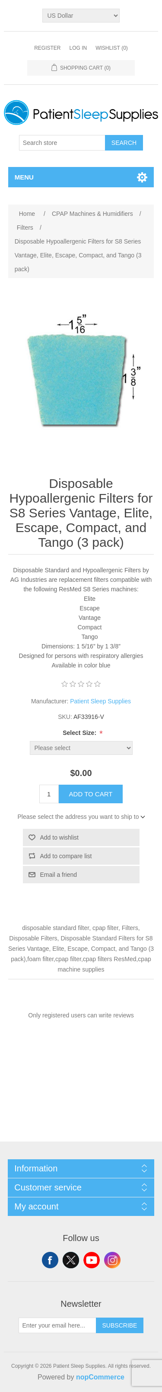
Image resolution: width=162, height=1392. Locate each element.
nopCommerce (100, 1377)
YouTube (91, 1260)
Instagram (112, 1260)
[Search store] (62, 143)
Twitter (71, 1260)
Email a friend (58, 874)
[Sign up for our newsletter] (57, 1325)
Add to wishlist (59, 837)
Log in (78, 48)
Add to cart (91, 794)
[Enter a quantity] (49, 794)
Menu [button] (24, 177)
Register (47, 48)
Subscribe (119, 1325)
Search (124, 142)
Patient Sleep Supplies (100, 701)
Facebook (50, 1260)
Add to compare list (66, 856)
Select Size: (80, 732)
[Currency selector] (80, 15)
